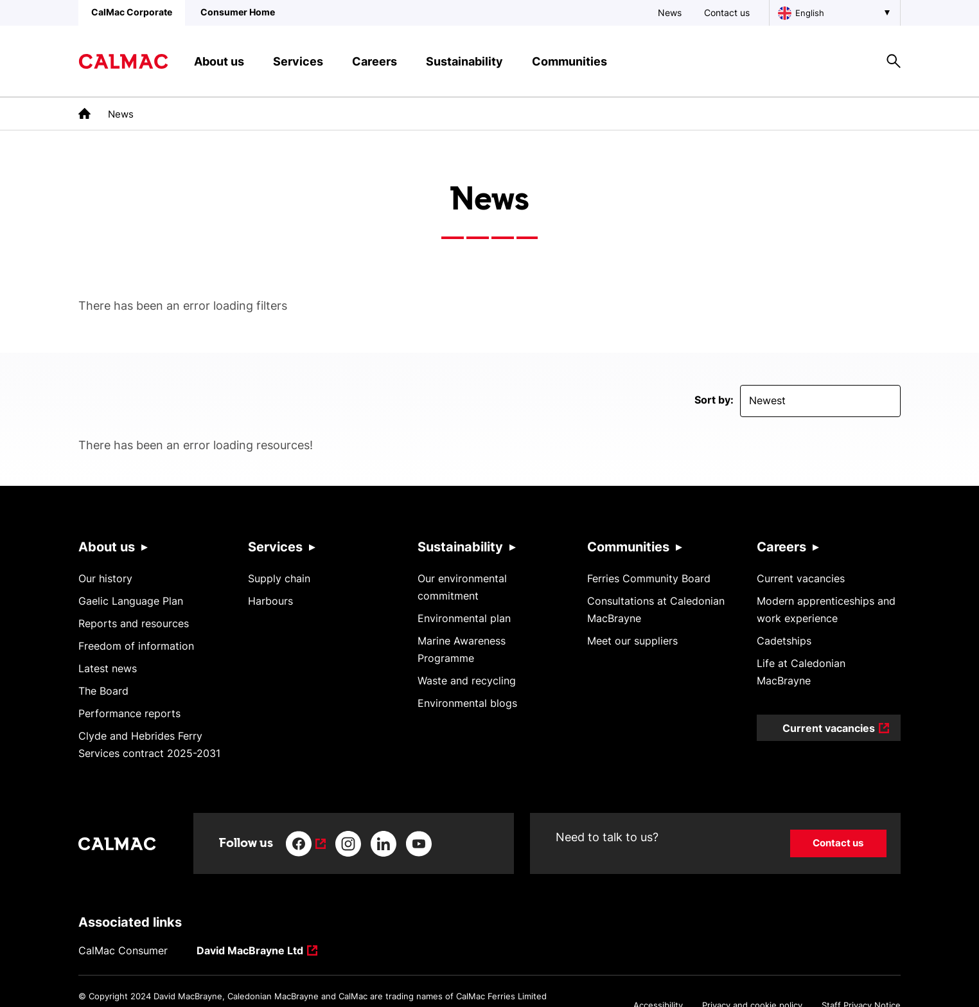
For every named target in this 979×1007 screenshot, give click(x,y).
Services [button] (298, 61)
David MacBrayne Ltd (250, 951)
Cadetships (784, 640)
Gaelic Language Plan (130, 600)
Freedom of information (136, 645)
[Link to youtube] (419, 844)
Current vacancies (801, 578)
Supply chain (279, 578)
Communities (628, 547)
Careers (781, 547)
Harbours (270, 600)
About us (106, 547)
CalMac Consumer (123, 950)
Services (275, 547)
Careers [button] (374, 61)
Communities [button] (569, 61)
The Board (103, 690)
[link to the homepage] (84, 113)
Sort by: (714, 399)
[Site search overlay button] (893, 61)
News (670, 12)
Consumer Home (237, 11)
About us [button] (219, 61)
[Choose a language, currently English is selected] (835, 13)
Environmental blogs (467, 703)
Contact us (727, 12)
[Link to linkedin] (383, 844)
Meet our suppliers (632, 640)
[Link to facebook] (306, 844)
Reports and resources (133, 623)
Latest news (107, 668)
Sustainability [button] (464, 61)
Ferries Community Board (648, 578)
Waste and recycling (467, 680)
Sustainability (460, 547)
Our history (105, 578)
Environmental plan (464, 618)
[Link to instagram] (348, 844)
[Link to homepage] (123, 61)
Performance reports (129, 713)
